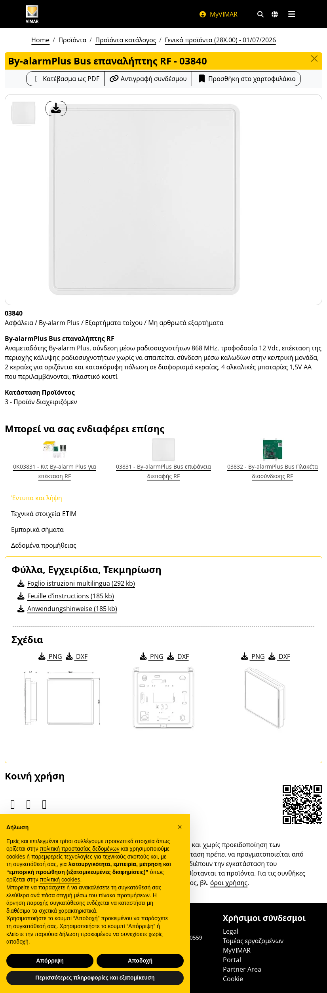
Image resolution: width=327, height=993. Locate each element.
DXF (76, 656)
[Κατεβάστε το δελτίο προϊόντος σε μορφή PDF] (65, 78)
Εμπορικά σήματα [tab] (37, 529)
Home (40, 40)
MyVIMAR (218, 14)
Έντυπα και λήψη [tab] (36, 498)
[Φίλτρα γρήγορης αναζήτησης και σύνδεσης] (260, 14)
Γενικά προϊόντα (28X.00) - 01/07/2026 (220, 40)
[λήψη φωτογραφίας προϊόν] (56, 108)
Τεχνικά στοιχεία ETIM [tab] (43, 513)
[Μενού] (291, 14)
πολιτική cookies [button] (60, 891)
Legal (230, 931)
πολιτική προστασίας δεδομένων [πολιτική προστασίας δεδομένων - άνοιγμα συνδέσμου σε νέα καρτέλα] (80, 860)
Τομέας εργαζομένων (253, 940)
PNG (49, 656)
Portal (232, 959)
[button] (179, 838)
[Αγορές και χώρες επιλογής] (275, 14)
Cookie (233, 978)
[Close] (314, 58)
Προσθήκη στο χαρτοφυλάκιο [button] (246, 78)
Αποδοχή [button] (140, 971)
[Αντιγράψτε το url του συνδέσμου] (148, 78)
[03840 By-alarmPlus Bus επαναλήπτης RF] (23, 113)
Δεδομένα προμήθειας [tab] (43, 545)
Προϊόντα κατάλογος (125, 40)
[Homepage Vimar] (32, 14)
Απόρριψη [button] (50, 971)
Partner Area (242, 969)
